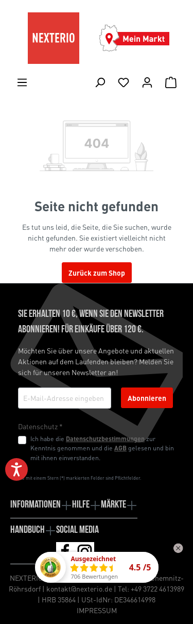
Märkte (113, 505)
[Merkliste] (123, 82)
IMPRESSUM (97, 610)
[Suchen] (100, 82)
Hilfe (81, 505)
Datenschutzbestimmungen (105, 438)
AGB (120, 448)
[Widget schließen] (178, 548)
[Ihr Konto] (147, 82)
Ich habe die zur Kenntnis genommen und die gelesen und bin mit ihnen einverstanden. (102, 448)
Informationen (35, 505)
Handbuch (27, 530)
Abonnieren (147, 397)
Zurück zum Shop (96, 272)
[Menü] (22, 82)
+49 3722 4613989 (157, 588)
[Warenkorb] (171, 82)
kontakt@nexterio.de (79, 588)
